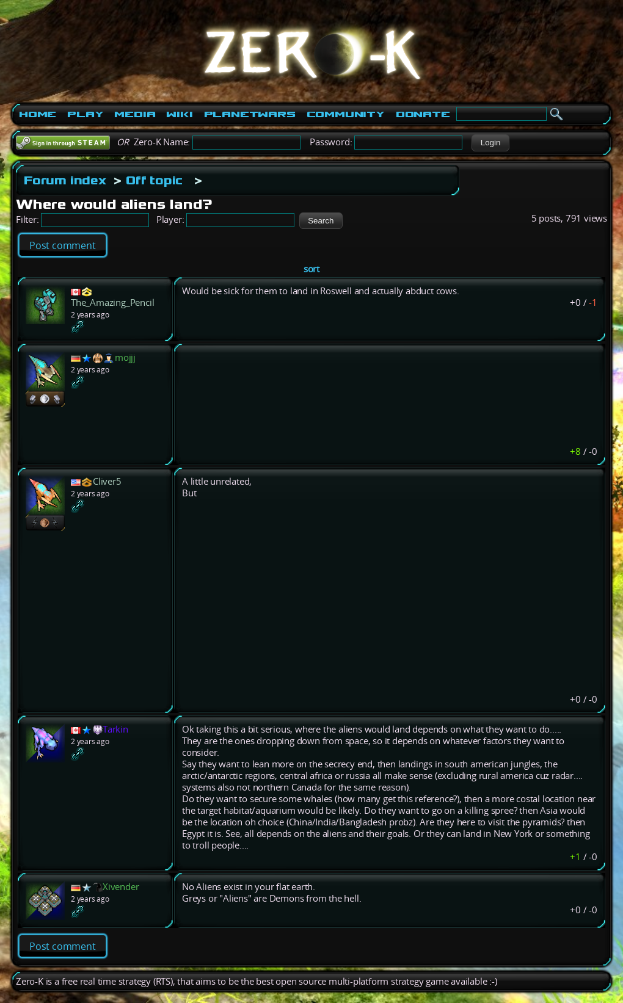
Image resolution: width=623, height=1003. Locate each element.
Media (134, 114)
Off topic (154, 180)
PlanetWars (250, 114)
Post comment (62, 245)
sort (311, 269)
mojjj (125, 357)
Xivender (121, 887)
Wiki (179, 114)
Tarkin (115, 729)
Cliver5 (107, 481)
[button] (490, 142)
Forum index (65, 180)
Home (37, 114)
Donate (423, 114)
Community (346, 114)
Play (85, 114)
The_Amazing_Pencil (112, 302)
